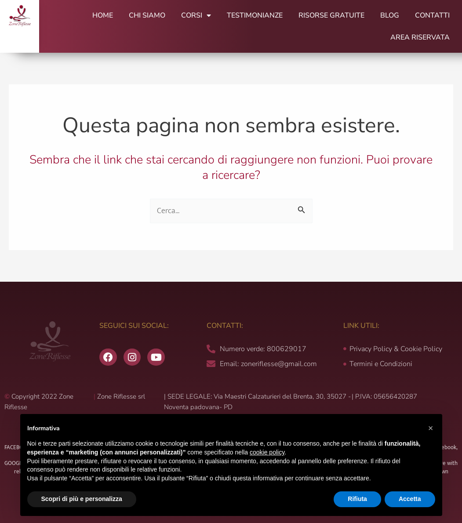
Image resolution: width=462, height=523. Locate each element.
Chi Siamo (147, 15)
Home (102, 15)
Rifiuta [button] (357, 498)
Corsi (196, 15)
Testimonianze (255, 15)
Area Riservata (420, 37)
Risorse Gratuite (331, 15)
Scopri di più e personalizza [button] (81, 498)
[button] (431, 428)
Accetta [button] (410, 498)
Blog (389, 15)
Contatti (432, 15)
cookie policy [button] (267, 452)
